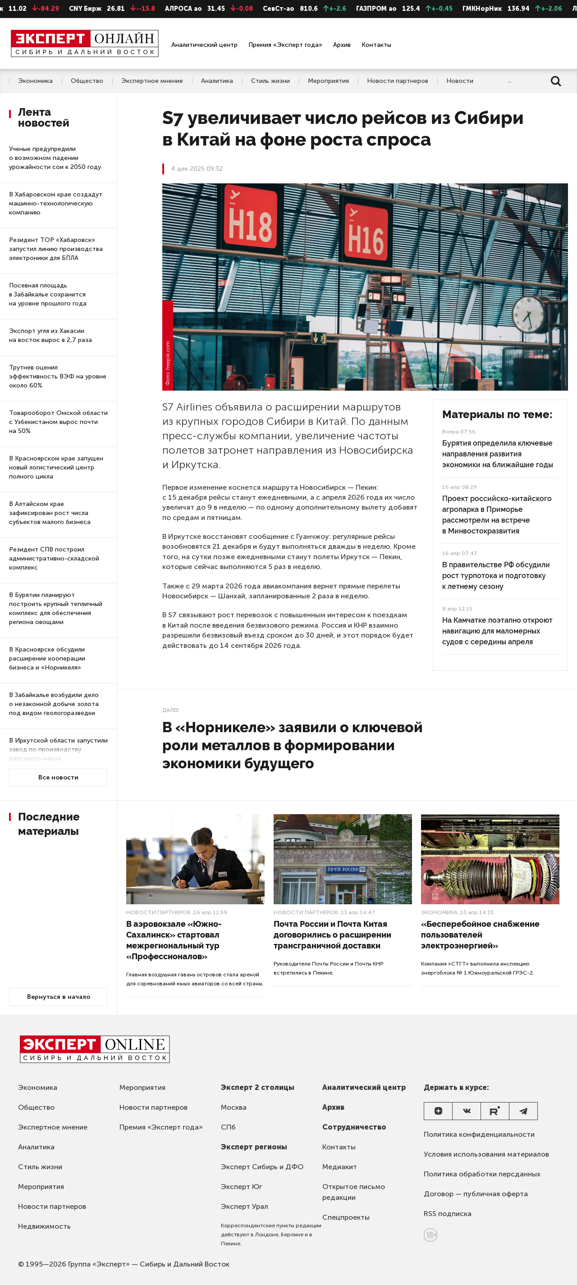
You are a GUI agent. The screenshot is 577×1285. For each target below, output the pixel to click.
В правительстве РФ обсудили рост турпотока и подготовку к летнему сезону (496, 575)
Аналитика (217, 81)
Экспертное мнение (152, 81)
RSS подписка (448, 1213)
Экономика (35, 81)
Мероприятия (328, 81)
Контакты (376, 45)
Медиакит (339, 1166)
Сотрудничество (354, 1127)
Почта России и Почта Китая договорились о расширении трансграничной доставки (332, 934)
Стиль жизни (270, 81)
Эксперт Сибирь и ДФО (262, 1166)
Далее (170, 710)
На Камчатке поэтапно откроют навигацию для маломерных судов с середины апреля (497, 631)
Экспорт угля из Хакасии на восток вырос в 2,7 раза (50, 335)
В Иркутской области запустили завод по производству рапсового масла (58, 749)
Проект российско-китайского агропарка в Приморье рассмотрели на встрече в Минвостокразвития (497, 514)
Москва (234, 1107)
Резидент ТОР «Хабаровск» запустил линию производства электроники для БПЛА (56, 249)
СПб (228, 1127)
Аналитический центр (204, 45)
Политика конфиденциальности (479, 1134)
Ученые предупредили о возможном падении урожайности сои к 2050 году (55, 158)
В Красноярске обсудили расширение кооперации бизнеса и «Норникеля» (47, 658)
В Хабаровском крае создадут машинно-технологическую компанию (55, 203)
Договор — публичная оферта (476, 1193)
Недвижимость (44, 1226)
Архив (342, 45)
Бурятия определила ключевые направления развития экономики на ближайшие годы (497, 454)
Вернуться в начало (58, 997)
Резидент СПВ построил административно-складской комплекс (54, 558)
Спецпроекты (346, 1217)
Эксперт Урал (244, 1206)
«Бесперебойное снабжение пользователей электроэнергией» (480, 934)
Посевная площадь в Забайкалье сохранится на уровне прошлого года (48, 294)
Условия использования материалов (486, 1154)
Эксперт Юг (241, 1186)
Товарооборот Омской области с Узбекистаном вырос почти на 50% (58, 422)
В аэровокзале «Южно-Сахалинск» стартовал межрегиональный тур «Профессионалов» (173, 940)
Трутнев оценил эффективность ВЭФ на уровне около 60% (57, 376)
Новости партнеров (397, 81)
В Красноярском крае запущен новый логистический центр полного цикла (56, 467)
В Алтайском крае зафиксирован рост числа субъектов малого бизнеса (50, 513)
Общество (87, 81)
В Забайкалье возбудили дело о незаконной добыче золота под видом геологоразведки (54, 704)
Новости (459, 81)
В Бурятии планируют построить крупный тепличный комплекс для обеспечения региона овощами (55, 608)
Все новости (58, 777)
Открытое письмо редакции (353, 1192)
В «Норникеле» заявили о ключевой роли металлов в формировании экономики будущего (292, 745)
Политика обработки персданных (482, 1174)
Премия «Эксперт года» (285, 45)
